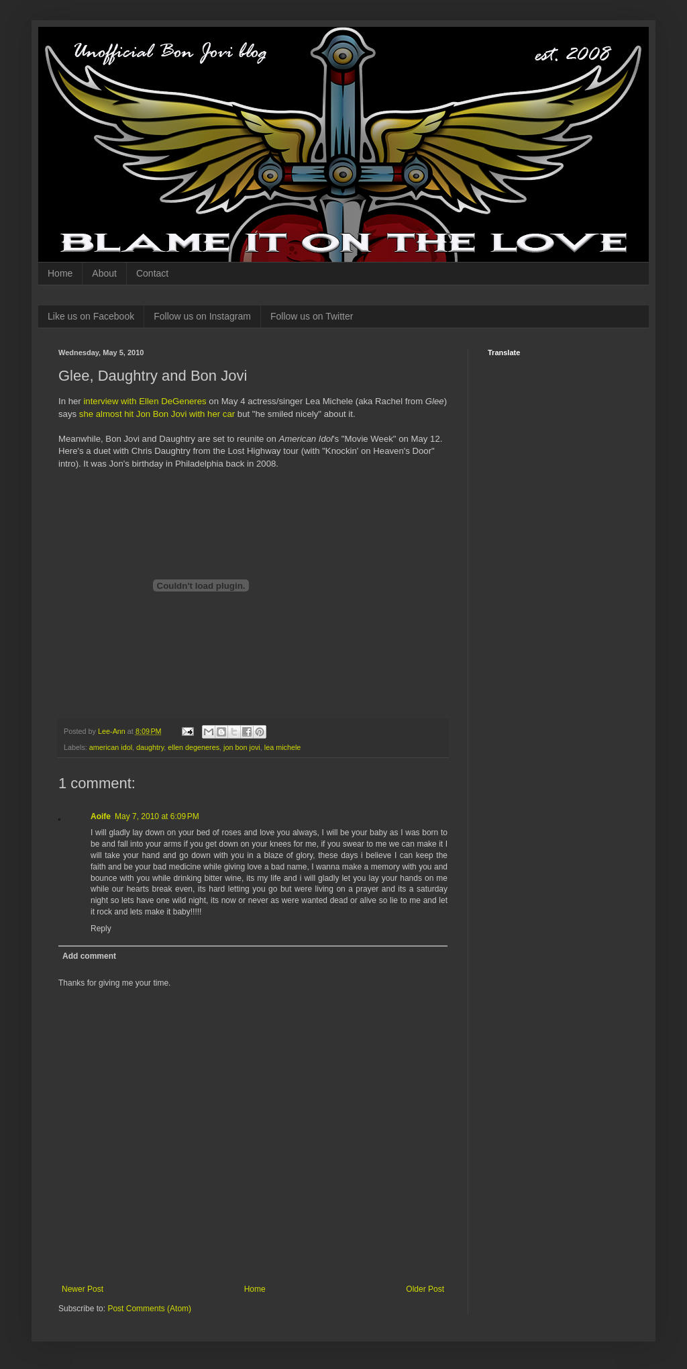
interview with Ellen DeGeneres (144, 401)
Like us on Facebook (91, 316)
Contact (152, 273)
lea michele (282, 747)
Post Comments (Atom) (149, 1308)
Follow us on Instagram (202, 316)
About (104, 273)
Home (60, 273)
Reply (101, 928)
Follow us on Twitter (311, 316)
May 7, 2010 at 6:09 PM (157, 816)
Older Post (425, 1289)
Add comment (89, 956)
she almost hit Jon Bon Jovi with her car (157, 414)
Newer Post (82, 1289)
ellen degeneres (193, 747)
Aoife (101, 816)
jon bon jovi (241, 747)
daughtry (150, 747)
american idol (110, 747)
